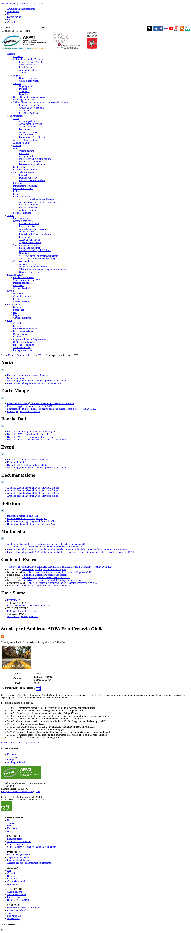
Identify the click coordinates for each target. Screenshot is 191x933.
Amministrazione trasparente (21, 8)
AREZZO (33, 616)
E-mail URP (13, 878)
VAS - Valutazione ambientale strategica (38, 258)
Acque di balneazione (29, 239)
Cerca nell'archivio (22, 288)
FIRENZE (12, 611)
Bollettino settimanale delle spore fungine (27, 518)
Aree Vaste (24, 91)
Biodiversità (19, 167)
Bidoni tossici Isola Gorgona (32, 137)
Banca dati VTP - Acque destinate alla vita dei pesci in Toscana (37, 439)
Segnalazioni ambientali (18, 857)
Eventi (16, 299)
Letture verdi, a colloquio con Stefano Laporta (44, 569)
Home (11, 355)
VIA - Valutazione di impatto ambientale (38, 256)
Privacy (10, 910)
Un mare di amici (15, 378)
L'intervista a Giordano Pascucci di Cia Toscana (44, 575)
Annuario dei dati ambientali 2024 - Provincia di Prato (33, 490)
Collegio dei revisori (29, 80)
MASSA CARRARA (29, 605)
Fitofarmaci (18, 183)
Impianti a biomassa (28, 204)
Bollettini (17, 307)
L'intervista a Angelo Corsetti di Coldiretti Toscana (46, 577)
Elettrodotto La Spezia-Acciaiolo (35, 234)
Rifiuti (16, 191)
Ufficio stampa (20, 334)
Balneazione (25, 129)
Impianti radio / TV (28, 177)
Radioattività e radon (23, 188)
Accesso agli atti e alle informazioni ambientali (29, 862)
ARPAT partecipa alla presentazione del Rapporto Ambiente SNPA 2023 (63, 583)
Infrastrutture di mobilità (25, 186)
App (9, 831)
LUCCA (51, 605)
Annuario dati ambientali (31, 264)
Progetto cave (13, 897)
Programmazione (21, 218)
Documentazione (15, 274)
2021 (40, 355)
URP (9, 320)
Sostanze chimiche (22, 212)
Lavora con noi (14, 17)
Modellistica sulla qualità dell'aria (35, 159)
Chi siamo (18, 56)
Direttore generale (27, 78)
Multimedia (18, 285)
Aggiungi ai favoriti (16, 762)
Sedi (9, 870)
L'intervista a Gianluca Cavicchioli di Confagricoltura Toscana (51, 580)
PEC (9, 19)
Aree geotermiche (27, 156)
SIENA (24, 616)
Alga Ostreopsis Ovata (30, 242)
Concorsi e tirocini (16, 881)
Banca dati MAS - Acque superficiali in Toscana (30, 437)
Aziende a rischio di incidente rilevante (38, 202)
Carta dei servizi (27, 64)
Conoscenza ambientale (24, 261)
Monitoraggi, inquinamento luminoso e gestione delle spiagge (36, 380)
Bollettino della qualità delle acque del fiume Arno (31, 524)
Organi (16, 75)
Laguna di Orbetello (28, 237)
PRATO (22, 611)
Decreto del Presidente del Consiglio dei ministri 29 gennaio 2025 (60, 572)
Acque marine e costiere (30, 124)
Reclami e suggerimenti (18, 854)
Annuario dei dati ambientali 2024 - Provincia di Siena (33, 487)
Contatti (11, 22)
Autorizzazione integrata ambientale (36, 199)
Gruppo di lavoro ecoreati (31, 107)
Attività (10, 215)
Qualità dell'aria (26, 151)
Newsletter (18, 293)
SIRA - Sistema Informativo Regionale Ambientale (31, 847)
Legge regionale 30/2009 (31, 62)
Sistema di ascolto (21, 347)
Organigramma (26, 86)
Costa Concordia (27, 134)
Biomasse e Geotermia (18, 900)
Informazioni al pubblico (25, 328)
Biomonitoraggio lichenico (32, 164)
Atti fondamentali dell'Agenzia (28, 59)
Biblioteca (18, 336)
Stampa (10, 759)
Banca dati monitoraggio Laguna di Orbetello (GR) (31, 431)
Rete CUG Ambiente (29, 113)
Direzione (24, 89)
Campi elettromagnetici (24, 172)
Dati (15, 312)
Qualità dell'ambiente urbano (33, 266)
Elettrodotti (24, 175)
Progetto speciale (27, 226)
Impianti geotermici (28, 207)
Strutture (17, 83)
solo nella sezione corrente (17, 30)
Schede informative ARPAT (26, 280)
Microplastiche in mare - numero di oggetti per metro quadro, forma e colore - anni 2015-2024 (52, 409)
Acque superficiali (28, 121)
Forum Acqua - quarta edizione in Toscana (27, 375)
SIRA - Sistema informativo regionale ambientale (42, 269)
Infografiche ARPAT (23, 283)
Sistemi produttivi (21, 196)
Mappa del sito (14, 915)
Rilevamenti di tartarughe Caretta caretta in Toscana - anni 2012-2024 (40, 403)
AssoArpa (24, 110)
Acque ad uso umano (29, 132)
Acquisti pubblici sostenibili (26, 140)
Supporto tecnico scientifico (26, 245)
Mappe (16, 315)
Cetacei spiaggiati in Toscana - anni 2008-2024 (29, 406)
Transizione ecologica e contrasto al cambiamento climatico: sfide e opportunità (45, 546)
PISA (43, 605)
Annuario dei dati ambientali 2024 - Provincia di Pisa (32, 495)
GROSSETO (13, 616)
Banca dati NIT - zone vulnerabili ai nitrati (27, 434)
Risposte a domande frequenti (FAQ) (30, 339)
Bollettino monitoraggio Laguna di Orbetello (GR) (31, 521)
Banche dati (18, 309)
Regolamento (25, 67)
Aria (15, 148)
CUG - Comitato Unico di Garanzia (30, 97)
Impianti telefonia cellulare (32, 180)
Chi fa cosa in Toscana (24, 342)
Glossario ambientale (29, 272)
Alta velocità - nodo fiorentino (33, 229)
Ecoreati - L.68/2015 (29, 223)
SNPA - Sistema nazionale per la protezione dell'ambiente (40, 102)
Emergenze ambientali (29, 247)
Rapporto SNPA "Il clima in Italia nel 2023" (28, 465)
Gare (9, 14)
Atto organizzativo (28, 70)
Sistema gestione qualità (24, 99)
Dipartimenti (25, 94)
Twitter (10, 823)
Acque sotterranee (27, 126)
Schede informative (16, 844)
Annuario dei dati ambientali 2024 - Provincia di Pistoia (34, 493)
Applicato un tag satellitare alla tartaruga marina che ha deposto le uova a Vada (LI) (47, 544)
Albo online (13, 11)
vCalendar (12, 757)
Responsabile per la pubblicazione (23, 907)
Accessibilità (13, 918)
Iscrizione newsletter (23, 331)
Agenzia (11, 54)
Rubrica (17, 326)
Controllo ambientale (23, 221)
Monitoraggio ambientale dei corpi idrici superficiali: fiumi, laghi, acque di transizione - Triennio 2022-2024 (60, 566)
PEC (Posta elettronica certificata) (17, 791)
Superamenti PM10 (16, 894)
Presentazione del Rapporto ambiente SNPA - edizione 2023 (36, 383)
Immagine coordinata (23, 350)
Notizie (10, 291)
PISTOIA (31, 611)
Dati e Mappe (13, 304)
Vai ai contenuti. (9, 3)
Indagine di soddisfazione (19, 860)
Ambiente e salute (21, 142)
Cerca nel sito (7, 27)
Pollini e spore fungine (30, 161)
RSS (9, 825)
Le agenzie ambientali (29, 105)
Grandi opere (25, 253)
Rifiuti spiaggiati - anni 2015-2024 (23, 411)
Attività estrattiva (27, 210)
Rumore (17, 194)
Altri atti (23, 72)
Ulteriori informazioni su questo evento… (21, 742)
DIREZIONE (13, 600)
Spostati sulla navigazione (31, 3)
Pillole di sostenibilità (23, 344)
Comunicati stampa (22, 296)
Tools (9, 913)
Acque (16, 118)
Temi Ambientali (15, 115)
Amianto (17, 145)
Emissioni (24, 153)
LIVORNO (12, 605)
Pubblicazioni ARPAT (23, 277)
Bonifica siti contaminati (25, 169)
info (38, 791)
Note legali (21, 910)
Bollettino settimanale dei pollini (22, 516)
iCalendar (11, 754)
